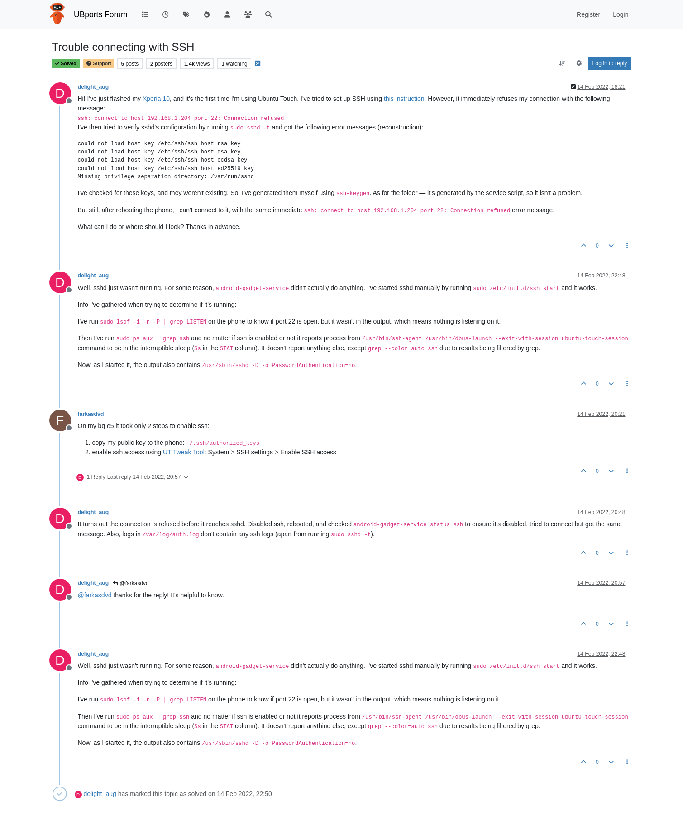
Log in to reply (609, 63)
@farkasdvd (131, 583)
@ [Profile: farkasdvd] (95, 595)
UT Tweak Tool (184, 452)
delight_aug (93, 87)
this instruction (404, 98)
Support (98, 64)
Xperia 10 (156, 98)
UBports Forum (101, 14)
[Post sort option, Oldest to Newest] (561, 63)
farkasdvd (91, 414)
